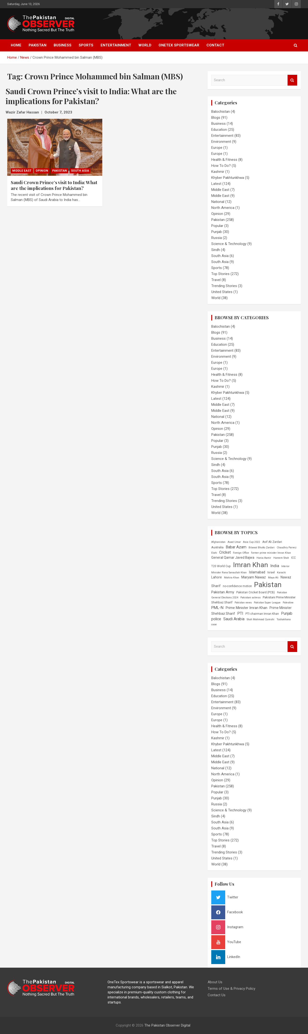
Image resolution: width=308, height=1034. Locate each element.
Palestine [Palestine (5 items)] (288, 602)
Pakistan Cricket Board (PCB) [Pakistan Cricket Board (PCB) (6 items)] (255, 592)
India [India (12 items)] (274, 565)
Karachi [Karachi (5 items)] (281, 572)
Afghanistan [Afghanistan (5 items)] (218, 542)
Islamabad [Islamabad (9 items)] (257, 572)
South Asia (80, 170)
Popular (217, 226)
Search (292, 80)
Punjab (216, 232)
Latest (216, 184)
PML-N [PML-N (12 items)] (217, 607)
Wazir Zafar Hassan (22, 112)
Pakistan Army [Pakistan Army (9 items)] (222, 592)
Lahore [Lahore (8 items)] (216, 577)
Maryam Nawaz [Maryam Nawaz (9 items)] (253, 577)
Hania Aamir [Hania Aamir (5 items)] (264, 557)
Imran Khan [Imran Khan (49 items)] (250, 565)
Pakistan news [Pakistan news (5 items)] (243, 602)
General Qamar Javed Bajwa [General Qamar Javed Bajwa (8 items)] (232, 557)
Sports (86, 45)
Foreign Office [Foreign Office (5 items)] (241, 552)
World (144, 45)
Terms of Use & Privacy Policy (231, 988)
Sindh (215, 250)
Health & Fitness (224, 159)
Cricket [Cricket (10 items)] (225, 552)
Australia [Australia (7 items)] (217, 547)
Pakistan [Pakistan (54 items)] (268, 585)
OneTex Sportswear (179, 45)
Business (62, 45)
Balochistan (220, 111)
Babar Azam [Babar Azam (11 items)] (236, 547)
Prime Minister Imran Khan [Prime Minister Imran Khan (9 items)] (246, 608)
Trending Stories (224, 286)
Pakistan (37, 45)
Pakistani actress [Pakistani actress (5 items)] (250, 597)
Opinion (42, 170)
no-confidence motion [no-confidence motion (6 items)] (237, 586)
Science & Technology (228, 244)
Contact (215, 45)
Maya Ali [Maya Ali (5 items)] (273, 577)
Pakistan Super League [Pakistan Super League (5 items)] (267, 602)
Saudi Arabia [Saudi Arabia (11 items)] (233, 619)
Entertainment (116, 45)
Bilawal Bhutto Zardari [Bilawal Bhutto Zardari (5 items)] (262, 547)
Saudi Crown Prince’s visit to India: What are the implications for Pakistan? (54, 185)
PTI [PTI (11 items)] (240, 613)
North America (222, 208)
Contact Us (216, 995)
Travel (216, 280)
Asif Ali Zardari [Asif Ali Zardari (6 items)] (272, 542)
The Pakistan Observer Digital (167, 1025)
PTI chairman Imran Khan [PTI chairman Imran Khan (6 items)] (262, 613)
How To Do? (221, 165)
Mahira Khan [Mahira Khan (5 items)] (231, 577)
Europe (216, 147)
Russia (216, 238)
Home (16, 45)
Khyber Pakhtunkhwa (227, 177)
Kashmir (217, 171)
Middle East (22, 170)
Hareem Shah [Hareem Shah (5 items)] (281, 557)
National (217, 202)
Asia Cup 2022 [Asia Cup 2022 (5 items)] (251, 542)
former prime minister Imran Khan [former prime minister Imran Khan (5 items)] (271, 552)
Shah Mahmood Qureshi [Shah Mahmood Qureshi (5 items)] (260, 619)
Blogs (215, 117)
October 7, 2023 (58, 112)
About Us (215, 982)
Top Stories (220, 274)
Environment (221, 141)
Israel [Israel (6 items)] (271, 572)
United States (221, 292)
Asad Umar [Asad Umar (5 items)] (234, 542)
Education (219, 129)
